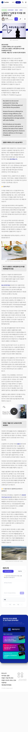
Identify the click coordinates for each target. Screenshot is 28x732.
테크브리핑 (4, 10)
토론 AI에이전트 (8, 571)
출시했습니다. (14, 159)
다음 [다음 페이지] (18, 604)
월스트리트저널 (5, 285)
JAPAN (20, 10)
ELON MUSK (10, 10)
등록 (22, 593)
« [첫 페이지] (6, 604)
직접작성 (20, 571)
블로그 (19, 444)
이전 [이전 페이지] (10, 604)
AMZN (16, 10)
